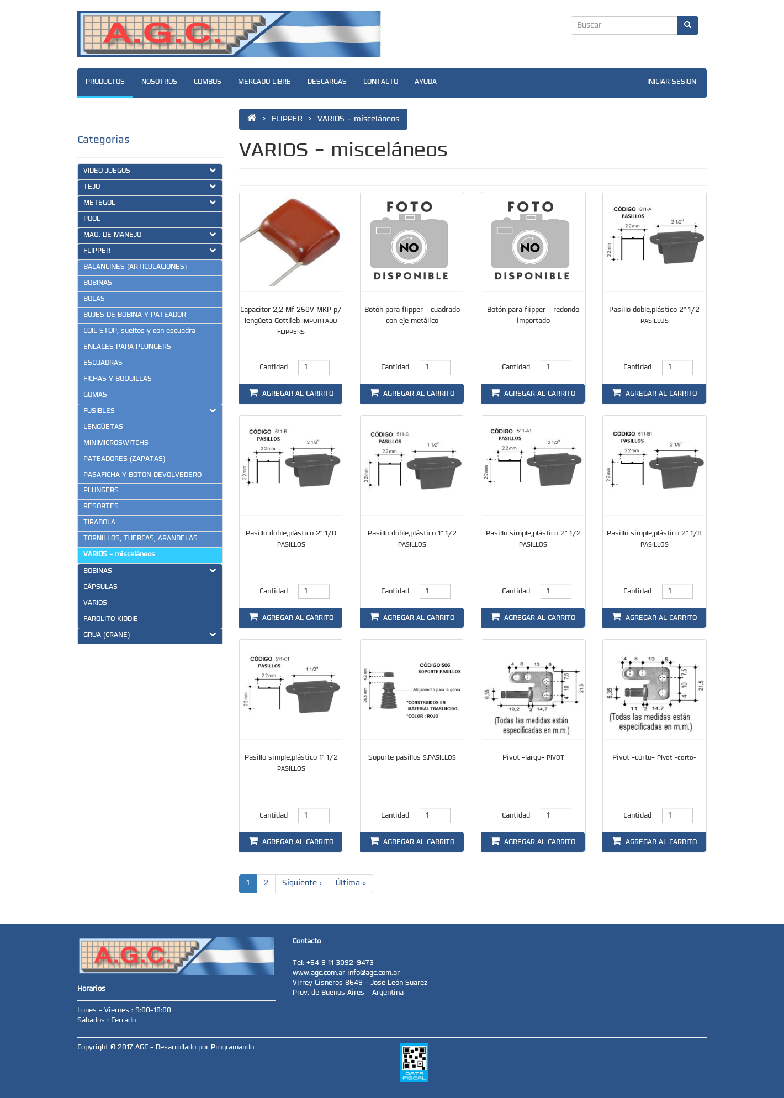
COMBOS (207, 82)
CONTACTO (380, 82)
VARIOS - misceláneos (119, 554)
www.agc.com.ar (320, 973)
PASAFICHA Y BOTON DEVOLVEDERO (142, 475)
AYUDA (426, 82)
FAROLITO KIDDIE (110, 619)
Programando (232, 1047)
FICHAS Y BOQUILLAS (117, 379)
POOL (91, 219)
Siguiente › (302, 883)
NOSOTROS (159, 82)
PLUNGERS (101, 490)
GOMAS (95, 395)
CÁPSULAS (100, 587)
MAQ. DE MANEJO (149, 234)
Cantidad (273, 367)
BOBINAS (97, 283)
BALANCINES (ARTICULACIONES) (135, 267)
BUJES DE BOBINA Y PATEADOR (134, 315)
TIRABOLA (99, 522)
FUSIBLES (149, 411)
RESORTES (101, 506)
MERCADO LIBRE (264, 82)
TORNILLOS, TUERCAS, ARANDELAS (140, 538)
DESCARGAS (327, 82)
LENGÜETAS (103, 427)
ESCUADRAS (103, 363)
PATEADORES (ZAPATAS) (124, 459)
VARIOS (95, 603)
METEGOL (149, 202)
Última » (351, 883)
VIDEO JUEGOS (149, 170)
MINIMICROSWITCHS (116, 443)
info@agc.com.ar (373, 973)
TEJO (149, 186)
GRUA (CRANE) (149, 635)
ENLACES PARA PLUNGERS (127, 347)
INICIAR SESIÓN (671, 82)
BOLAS (94, 299)
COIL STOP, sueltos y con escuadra (139, 331)
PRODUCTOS (105, 82)
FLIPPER (149, 250)
